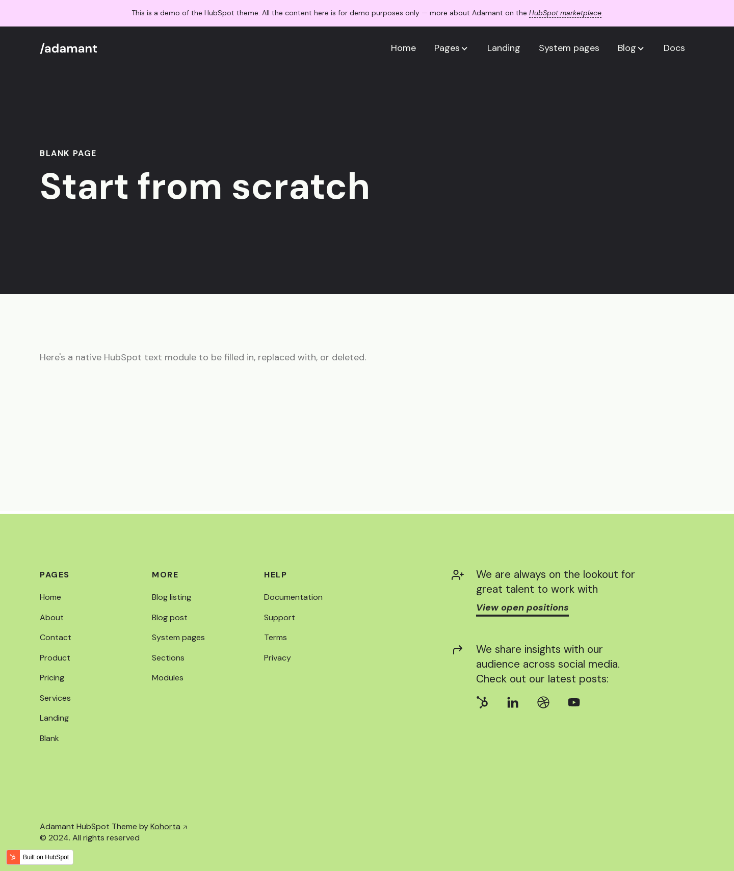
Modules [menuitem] (168, 677)
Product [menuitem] (55, 657)
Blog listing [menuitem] (171, 597)
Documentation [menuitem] (293, 597)
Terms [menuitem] (275, 637)
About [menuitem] (52, 617)
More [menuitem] (165, 575)
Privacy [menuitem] (277, 657)
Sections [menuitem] (168, 657)
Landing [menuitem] (54, 717)
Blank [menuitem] (49, 738)
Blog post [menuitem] (170, 617)
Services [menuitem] (55, 698)
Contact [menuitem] (55, 637)
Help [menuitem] (275, 575)
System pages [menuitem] (178, 637)
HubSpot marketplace (565, 12)
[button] (451, 48)
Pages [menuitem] (55, 575)
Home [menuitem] (50, 597)
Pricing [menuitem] (52, 677)
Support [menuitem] (279, 617)
